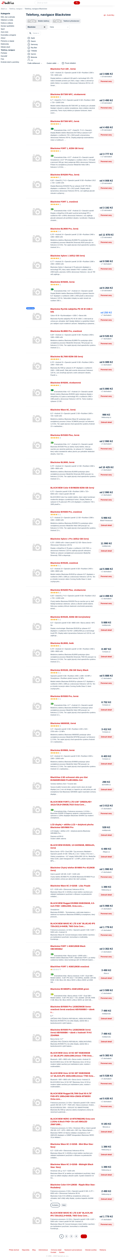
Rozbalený (55, 1205)
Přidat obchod (14, 1250)
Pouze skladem (70, 63)
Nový (64, 1205)
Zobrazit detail (106, 422)
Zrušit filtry (109, 15)
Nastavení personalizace (73, 1250)
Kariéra (61, 1252)
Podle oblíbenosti (34, 63)
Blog (34, 1250)
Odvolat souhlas (91, 1250)
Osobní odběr (51, 63)
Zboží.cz (4, 9)
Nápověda (25, 1250)
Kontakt (53, 1252)
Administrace (43, 1250)
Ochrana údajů (56, 1250)
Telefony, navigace (15, 9)
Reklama (103, 1250)
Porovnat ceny (106, 81)
